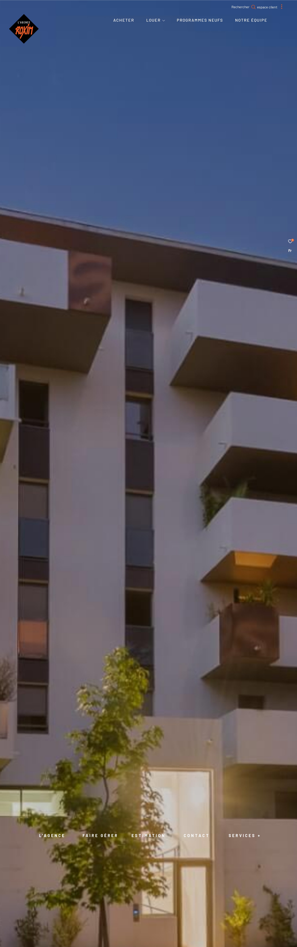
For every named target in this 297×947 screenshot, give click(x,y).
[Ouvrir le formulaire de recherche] (252, 7)
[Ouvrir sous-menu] (163, 20)
